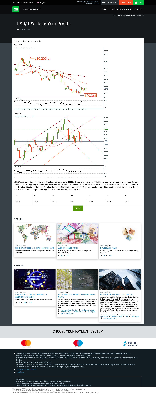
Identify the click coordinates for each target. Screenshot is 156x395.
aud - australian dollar (67, 314)
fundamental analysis (88, 310)
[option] (26, 343)
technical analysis (79, 312)
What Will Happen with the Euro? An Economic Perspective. (31, 295)
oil (25, 303)
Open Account (126, 2)
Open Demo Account (109, 2)
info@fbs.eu (20, 372)
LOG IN (78, 208)
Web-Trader (16, 2)
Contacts (25, 2)
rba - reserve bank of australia (69, 310)
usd (68, 255)
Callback (32, 2)
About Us (138, 9)
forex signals (91, 312)
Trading (103, 9)
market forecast (65, 312)
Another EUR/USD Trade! (68, 248)
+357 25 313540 (21, 369)
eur (62, 255)
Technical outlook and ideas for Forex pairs (34, 248)
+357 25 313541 (32, 369)
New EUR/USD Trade (108, 248)
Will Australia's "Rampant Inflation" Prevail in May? (77, 295)
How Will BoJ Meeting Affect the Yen (116, 294)
